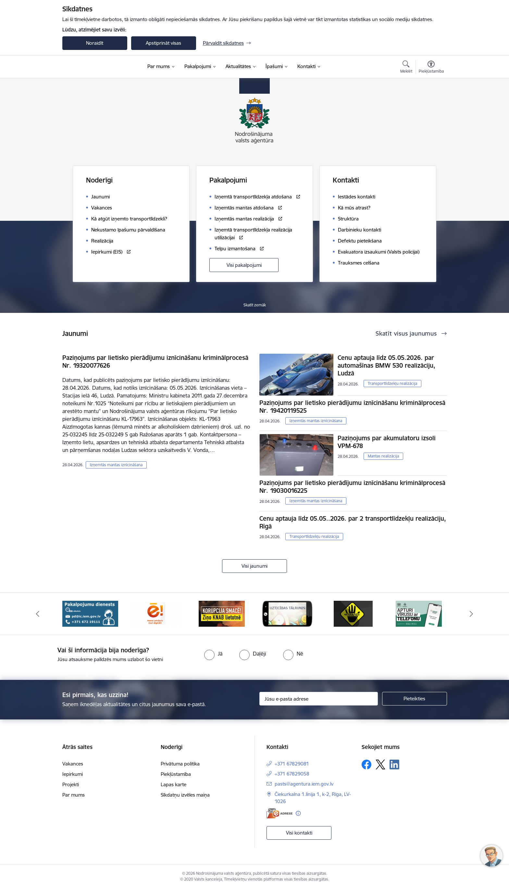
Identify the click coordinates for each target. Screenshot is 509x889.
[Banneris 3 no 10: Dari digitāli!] (156, 613)
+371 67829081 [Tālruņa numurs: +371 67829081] (292, 764)
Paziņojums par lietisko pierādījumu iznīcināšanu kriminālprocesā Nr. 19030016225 (352, 486)
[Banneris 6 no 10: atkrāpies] (353, 613)
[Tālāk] (471, 613)
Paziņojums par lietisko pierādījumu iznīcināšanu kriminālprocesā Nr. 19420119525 (352, 406)
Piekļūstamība (176, 774)
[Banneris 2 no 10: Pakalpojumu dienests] (90, 613)
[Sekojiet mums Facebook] (366, 764)
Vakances (72, 764)
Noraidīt (94, 43)
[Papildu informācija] (298, 813)
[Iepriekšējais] (37, 613)
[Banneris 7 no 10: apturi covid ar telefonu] (419, 613)
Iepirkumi (72, 774)
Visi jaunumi (254, 566)
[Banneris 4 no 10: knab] (222, 613)
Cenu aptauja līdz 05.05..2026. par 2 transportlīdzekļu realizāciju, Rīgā (352, 522)
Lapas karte (173, 784)
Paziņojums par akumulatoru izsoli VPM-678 (387, 442)
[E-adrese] (279, 813)
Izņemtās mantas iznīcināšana (116, 464)
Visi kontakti (299, 833)
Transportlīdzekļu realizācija (392, 383)
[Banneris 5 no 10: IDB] (287, 613)
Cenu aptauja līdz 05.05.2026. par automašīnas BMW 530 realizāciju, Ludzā (386, 365)
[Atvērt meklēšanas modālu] (406, 68)
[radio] (213, 654)
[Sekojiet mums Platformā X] (380, 764)
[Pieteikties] (414, 698)
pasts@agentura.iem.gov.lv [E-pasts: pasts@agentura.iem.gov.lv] (304, 784)
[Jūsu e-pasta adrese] (318, 698)
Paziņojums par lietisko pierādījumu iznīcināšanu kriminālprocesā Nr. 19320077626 (155, 361)
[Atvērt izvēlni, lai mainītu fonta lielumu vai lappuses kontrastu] (431, 68)
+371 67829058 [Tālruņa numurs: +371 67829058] (292, 774)
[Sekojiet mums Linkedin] (394, 764)
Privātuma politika (180, 764)
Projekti (70, 784)
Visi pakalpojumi (244, 265)
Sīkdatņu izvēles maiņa (185, 795)
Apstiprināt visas (163, 43)
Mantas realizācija (383, 456)
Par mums (73, 795)
